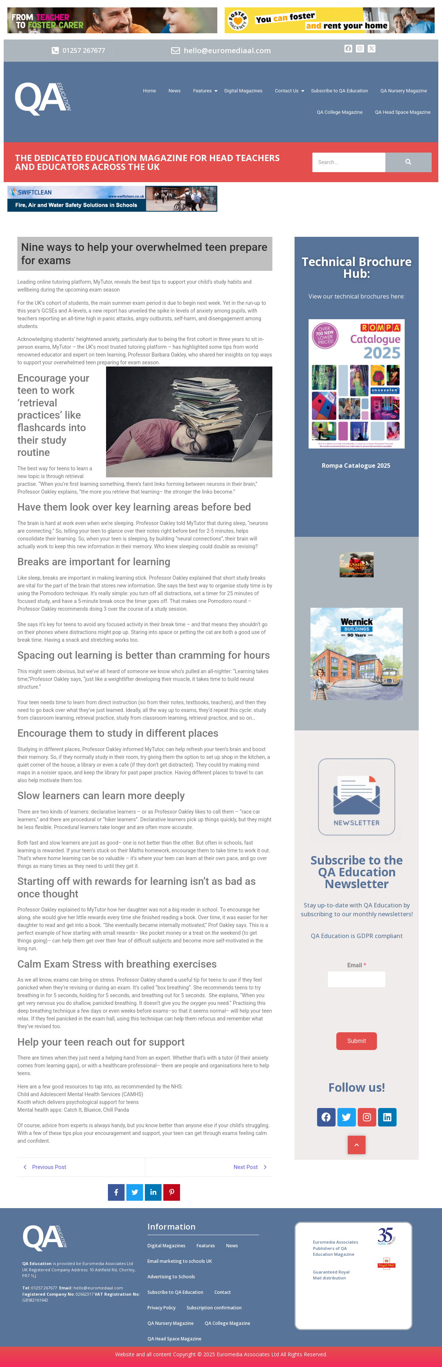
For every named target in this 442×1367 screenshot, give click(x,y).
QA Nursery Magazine (404, 90)
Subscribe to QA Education (339, 90)
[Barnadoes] (112, 20)
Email (356, 965)
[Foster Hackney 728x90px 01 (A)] (330, 31)
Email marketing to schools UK (179, 1261)
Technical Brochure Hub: (357, 267)
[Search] (348, 162)
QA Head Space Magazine (403, 112)
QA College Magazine (340, 112)
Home (149, 90)
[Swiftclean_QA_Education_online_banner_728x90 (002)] (112, 209)
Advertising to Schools (171, 1277)
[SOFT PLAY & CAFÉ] (357, 575)
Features (203, 90)
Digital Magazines (243, 90)
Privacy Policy (161, 1308)
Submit (356, 1040)
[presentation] (354, 1022)
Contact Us (288, 90)
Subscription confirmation (214, 1308)
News (175, 90)
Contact (222, 1292)
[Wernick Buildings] (356, 698)
